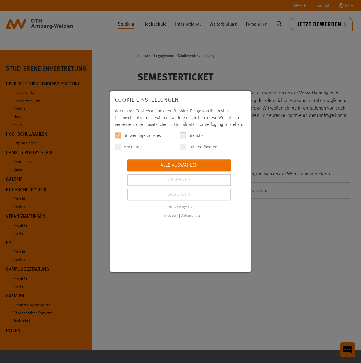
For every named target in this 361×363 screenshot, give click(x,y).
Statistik (191, 135)
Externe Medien (198, 147)
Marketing (128, 147)
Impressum (169, 216)
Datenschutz (190, 216)
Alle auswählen (179, 165)
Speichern (179, 194)
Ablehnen (179, 180)
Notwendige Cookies (138, 135)
